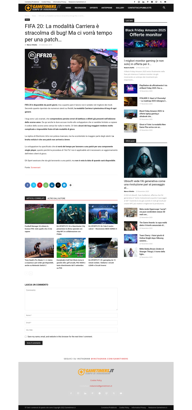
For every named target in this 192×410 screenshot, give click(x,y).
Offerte (94, 7)
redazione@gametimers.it (101, 386)
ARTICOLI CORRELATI (35, 198)
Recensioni (80, 7)
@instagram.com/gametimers (109, 358)
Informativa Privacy (59, 2)
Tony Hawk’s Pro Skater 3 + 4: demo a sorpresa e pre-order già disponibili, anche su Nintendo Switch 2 (39, 262)
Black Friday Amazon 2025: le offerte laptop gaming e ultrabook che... (151, 113)
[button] (164, 8)
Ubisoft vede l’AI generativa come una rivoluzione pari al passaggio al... (144, 184)
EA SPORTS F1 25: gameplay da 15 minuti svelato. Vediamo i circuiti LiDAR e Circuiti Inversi (102, 262)
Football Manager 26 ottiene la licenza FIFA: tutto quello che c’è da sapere (38, 228)
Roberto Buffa (129, 68)
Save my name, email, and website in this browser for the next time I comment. (60, 337)
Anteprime (106, 7)
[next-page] (30, 273)
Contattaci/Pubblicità (32, 2)
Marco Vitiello (32, 45)
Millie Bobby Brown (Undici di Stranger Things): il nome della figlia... (152, 251)
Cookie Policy (46, 2)
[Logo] (44, 8)
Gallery (120, 7)
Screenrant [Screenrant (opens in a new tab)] (35, 167)
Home (27, 16)
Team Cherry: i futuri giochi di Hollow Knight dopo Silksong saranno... (151, 238)
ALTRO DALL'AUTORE (56, 198)
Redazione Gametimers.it (77, 2)
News (68, 7)
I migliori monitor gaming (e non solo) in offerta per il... (144, 62)
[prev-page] (26, 273)
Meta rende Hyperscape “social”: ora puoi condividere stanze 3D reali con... (153, 212)
